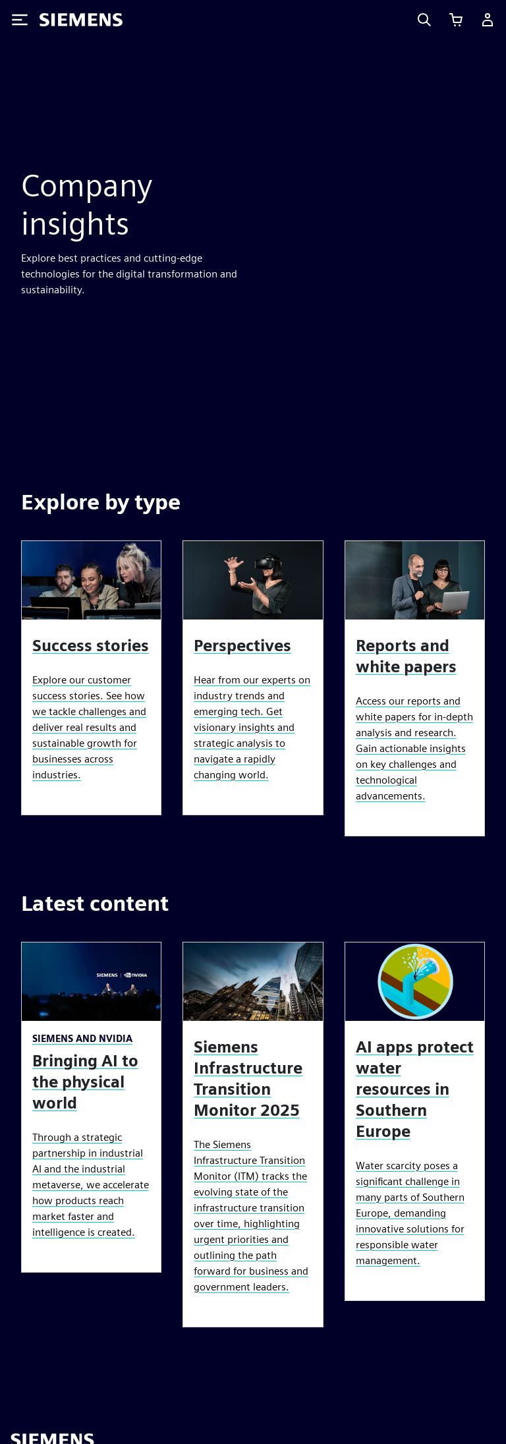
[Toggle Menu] (20, 20)
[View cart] (456, 20)
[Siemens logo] (81, 19)
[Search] (424, 20)
